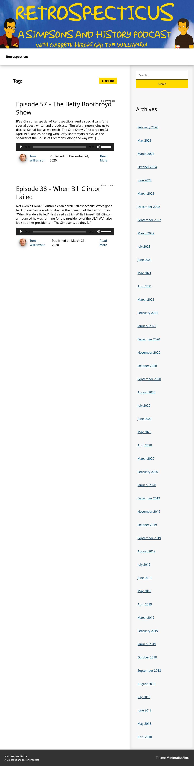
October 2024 (147, 167)
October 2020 (147, 366)
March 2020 (146, 458)
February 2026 (148, 127)
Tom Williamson (30, 158)
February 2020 (148, 472)
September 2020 (149, 379)
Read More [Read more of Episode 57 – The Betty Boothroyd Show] (104, 158)
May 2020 (144, 432)
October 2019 (147, 525)
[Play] (21, 147)
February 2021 (148, 313)
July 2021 (144, 246)
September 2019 (149, 538)
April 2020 (145, 445)
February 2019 (148, 631)
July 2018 (144, 697)
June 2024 (145, 180)
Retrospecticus (17, 57)
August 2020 (146, 392)
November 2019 (149, 511)
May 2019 (144, 591)
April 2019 (145, 604)
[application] (65, 147)
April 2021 (145, 286)
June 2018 (145, 710)
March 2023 (146, 193)
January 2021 (147, 326)
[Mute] (98, 147)
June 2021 (145, 260)
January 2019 (147, 644)
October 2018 (147, 657)
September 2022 (149, 220)
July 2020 (144, 405)
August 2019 (146, 551)
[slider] (59, 147)
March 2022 (146, 233)
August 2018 (146, 684)
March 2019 (146, 617)
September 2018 (149, 670)
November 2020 (149, 352)
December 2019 (149, 498)
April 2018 (145, 737)
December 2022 (149, 207)
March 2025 (146, 154)
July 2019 (144, 564)
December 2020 (149, 339)
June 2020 (145, 419)
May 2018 (144, 724)
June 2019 (145, 578)
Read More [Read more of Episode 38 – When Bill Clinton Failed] (103, 243)
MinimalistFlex (178, 758)
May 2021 (144, 273)
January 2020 (147, 485)
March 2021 (146, 299)
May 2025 (144, 140)
